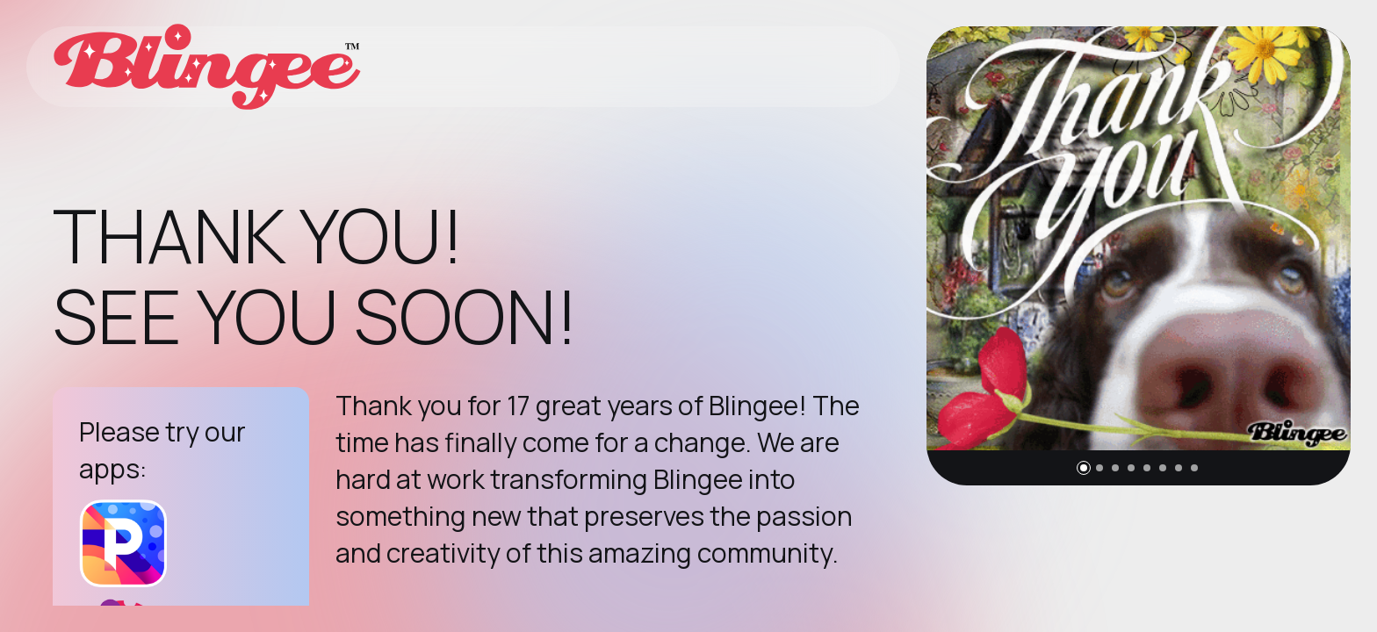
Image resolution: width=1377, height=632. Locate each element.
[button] (1083, 467)
